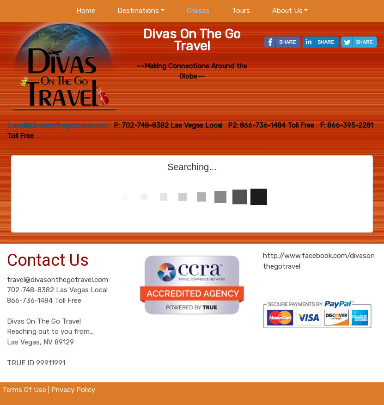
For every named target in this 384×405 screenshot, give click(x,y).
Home (85, 10)
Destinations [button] (138, 10)
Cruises (198, 10)
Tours (241, 10)
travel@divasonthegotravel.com (57, 280)
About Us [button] (287, 10)
